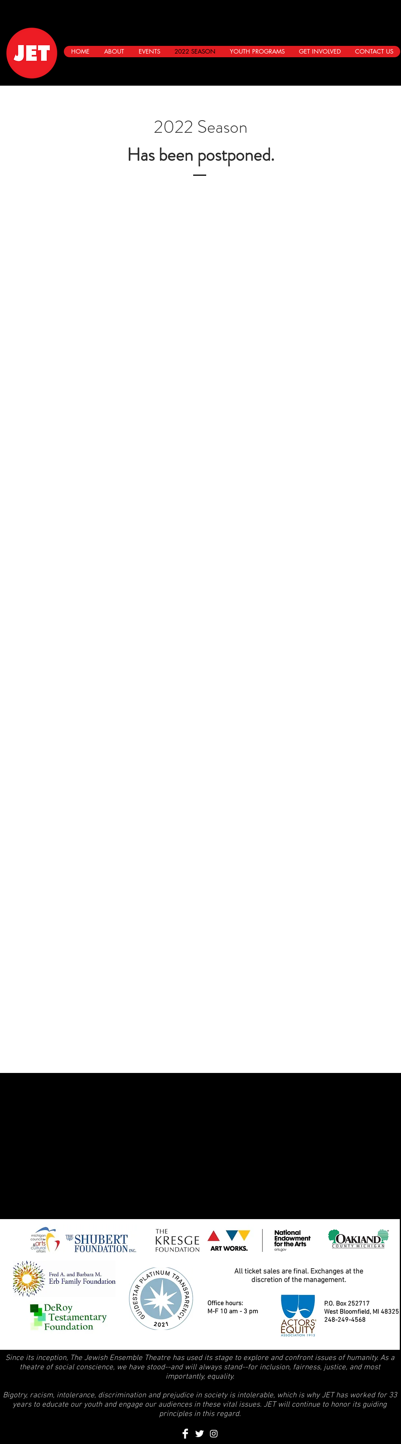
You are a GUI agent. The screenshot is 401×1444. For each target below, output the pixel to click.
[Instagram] (389, 67)
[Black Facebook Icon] (358, 67)
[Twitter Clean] (199, 1434)
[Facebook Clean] (185, 1434)
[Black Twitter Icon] (373, 67)
